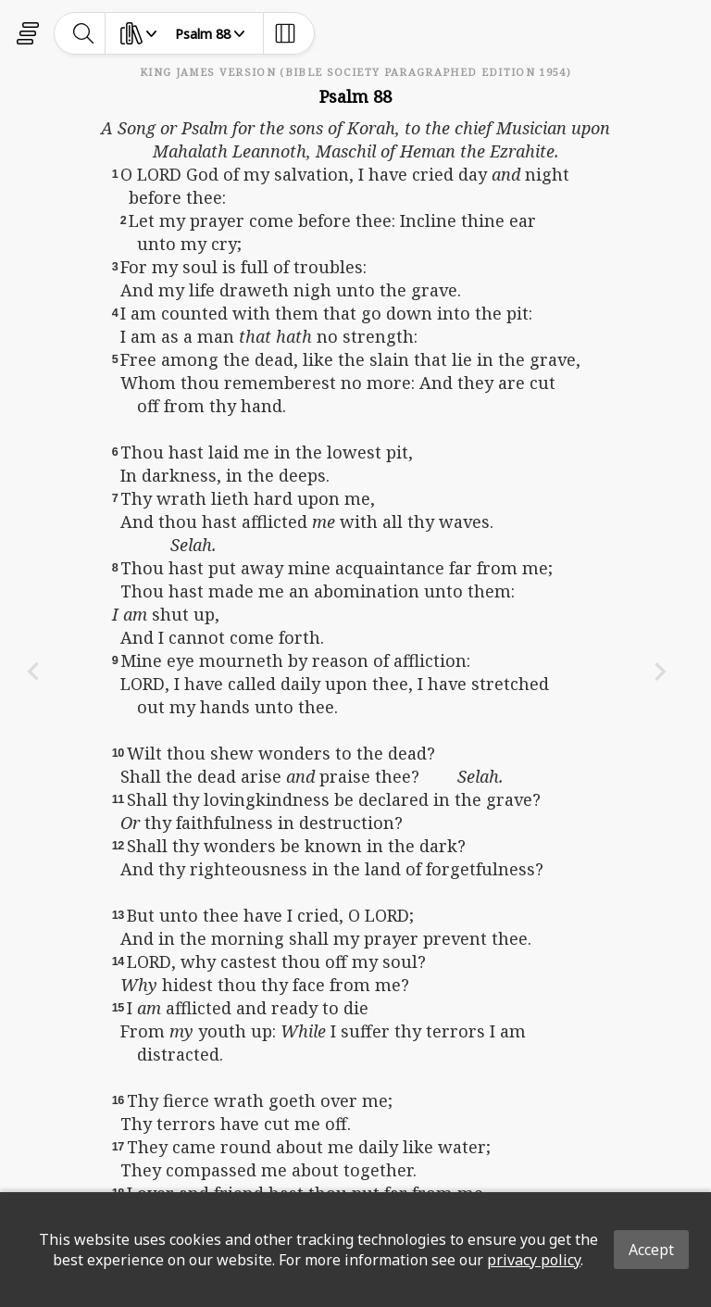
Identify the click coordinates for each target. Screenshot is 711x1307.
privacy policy (533, 1260)
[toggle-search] (84, 33)
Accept (651, 1249)
